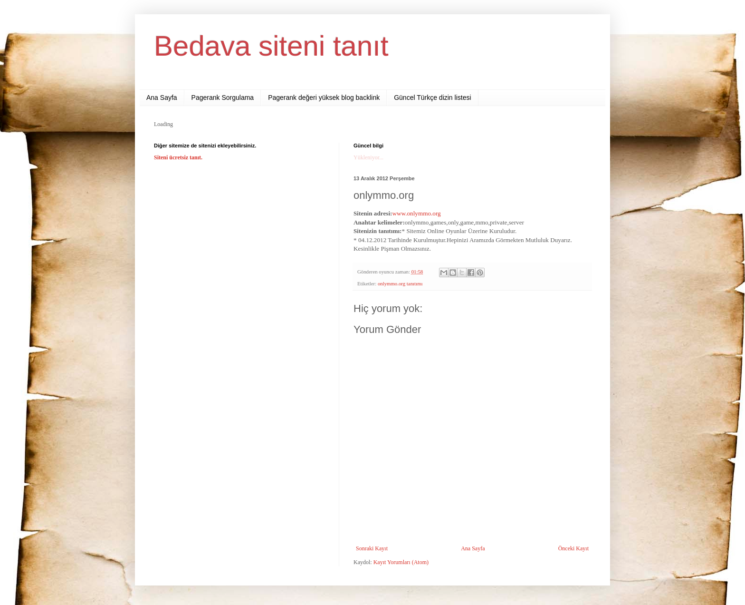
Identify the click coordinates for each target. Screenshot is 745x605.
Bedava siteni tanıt (271, 46)
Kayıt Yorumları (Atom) (401, 562)
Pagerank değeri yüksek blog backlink (324, 97)
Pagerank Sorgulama (222, 97)
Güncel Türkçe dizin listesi (432, 97)
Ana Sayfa (161, 97)
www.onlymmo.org (416, 213)
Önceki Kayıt (573, 548)
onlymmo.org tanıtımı (400, 283)
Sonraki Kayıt (372, 548)
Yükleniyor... (368, 157)
